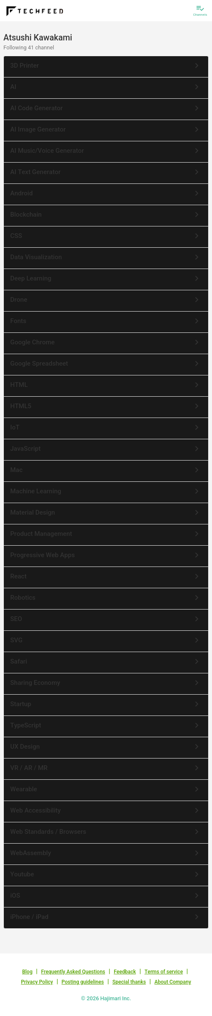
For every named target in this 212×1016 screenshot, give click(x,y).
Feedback (125, 972)
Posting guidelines (83, 982)
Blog (27, 972)
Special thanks (129, 982)
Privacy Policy (37, 982)
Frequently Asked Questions (73, 972)
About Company (173, 982)
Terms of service (163, 972)
